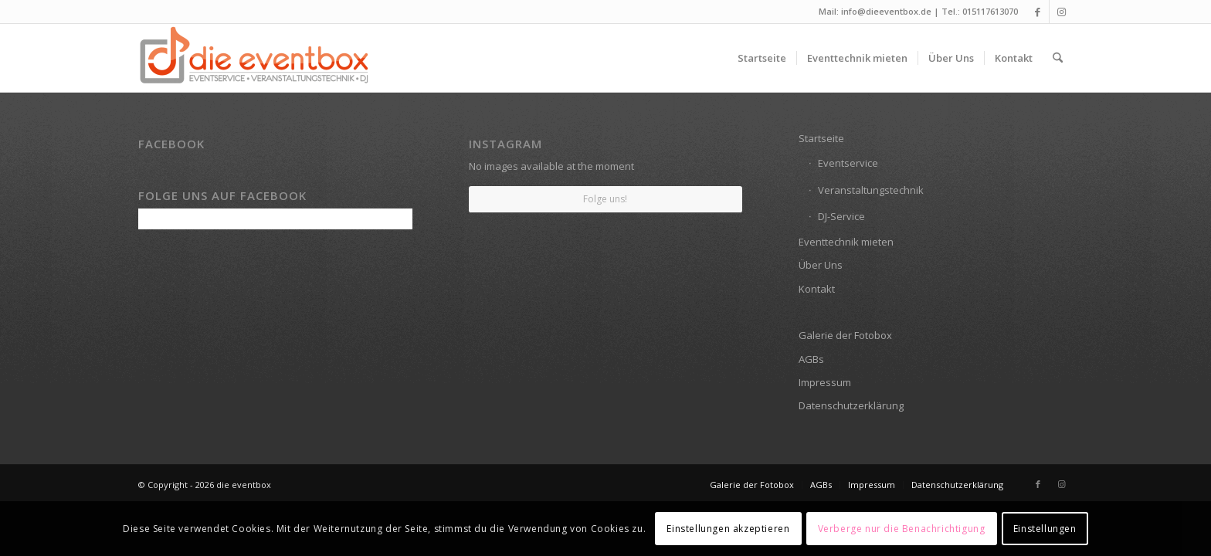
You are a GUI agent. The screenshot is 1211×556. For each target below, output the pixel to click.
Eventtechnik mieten (846, 242)
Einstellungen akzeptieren (728, 528)
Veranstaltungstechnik (871, 190)
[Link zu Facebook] (1037, 11)
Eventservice (848, 163)
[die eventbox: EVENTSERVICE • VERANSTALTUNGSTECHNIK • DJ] (254, 58)
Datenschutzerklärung (851, 405)
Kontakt (817, 289)
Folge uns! (605, 198)
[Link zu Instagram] (1061, 11)
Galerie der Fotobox (845, 335)
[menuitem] (762, 58)
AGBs (811, 359)
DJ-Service (841, 216)
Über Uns (821, 265)
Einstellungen (1045, 528)
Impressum (825, 382)
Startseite (821, 138)
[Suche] (1058, 58)
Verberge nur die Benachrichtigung (901, 528)
